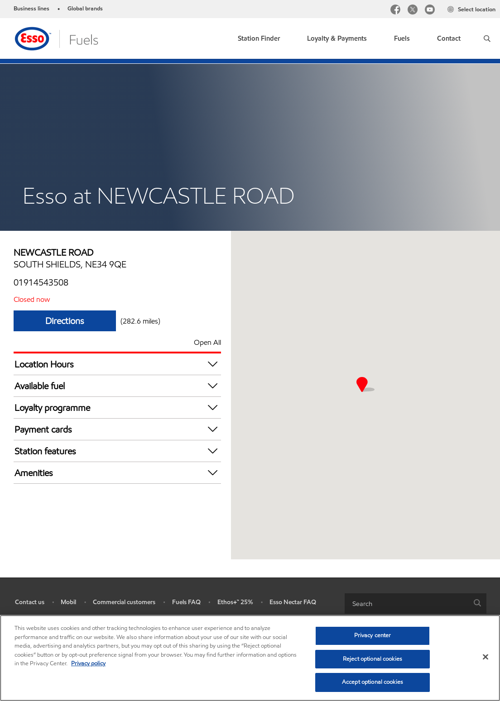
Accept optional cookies (372, 682)
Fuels (402, 38)
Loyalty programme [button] (117, 407)
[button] (487, 38)
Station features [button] (117, 451)
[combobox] (415, 603)
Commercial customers (124, 602)
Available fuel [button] (117, 386)
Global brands (85, 9)
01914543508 (41, 282)
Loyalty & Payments (337, 38)
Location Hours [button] (117, 364)
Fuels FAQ (186, 602)
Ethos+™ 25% (235, 602)
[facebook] (395, 11)
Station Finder (259, 38)
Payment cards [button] (117, 429)
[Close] (485, 657)
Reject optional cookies (372, 659)
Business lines (31, 9)
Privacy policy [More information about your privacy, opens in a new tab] (88, 663)
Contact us (29, 602)
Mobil (68, 602)
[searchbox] (406, 603)
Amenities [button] (117, 473)
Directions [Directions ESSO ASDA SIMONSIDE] (64, 321)
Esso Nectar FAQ (292, 602)
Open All (207, 342)
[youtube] (430, 11)
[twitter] (412, 11)
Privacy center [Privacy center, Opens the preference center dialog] (372, 635)
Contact (449, 38)
